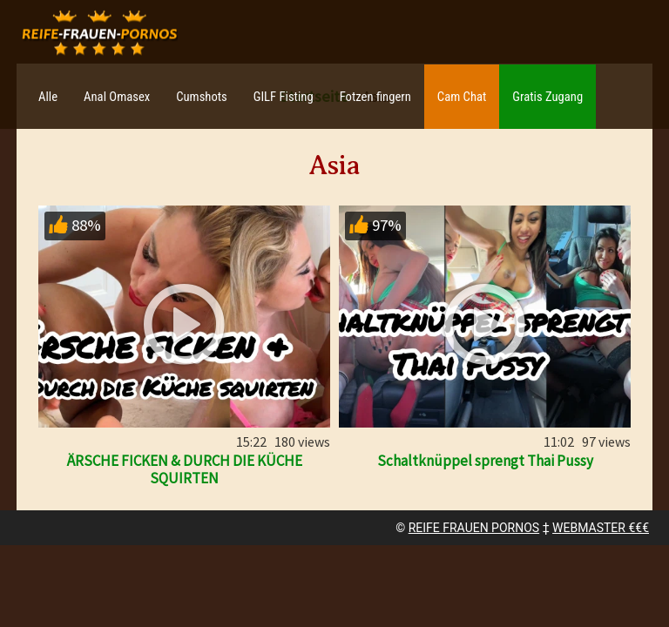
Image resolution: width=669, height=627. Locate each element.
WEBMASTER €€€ (600, 528)
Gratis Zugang (547, 96)
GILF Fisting (283, 96)
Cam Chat (461, 96)
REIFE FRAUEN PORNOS (474, 528)
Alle (47, 96)
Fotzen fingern (375, 96)
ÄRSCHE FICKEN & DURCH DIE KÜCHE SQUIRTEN (184, 469)
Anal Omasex (117, 96)
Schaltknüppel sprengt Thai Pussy (485, 460)
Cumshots (201, 96)
